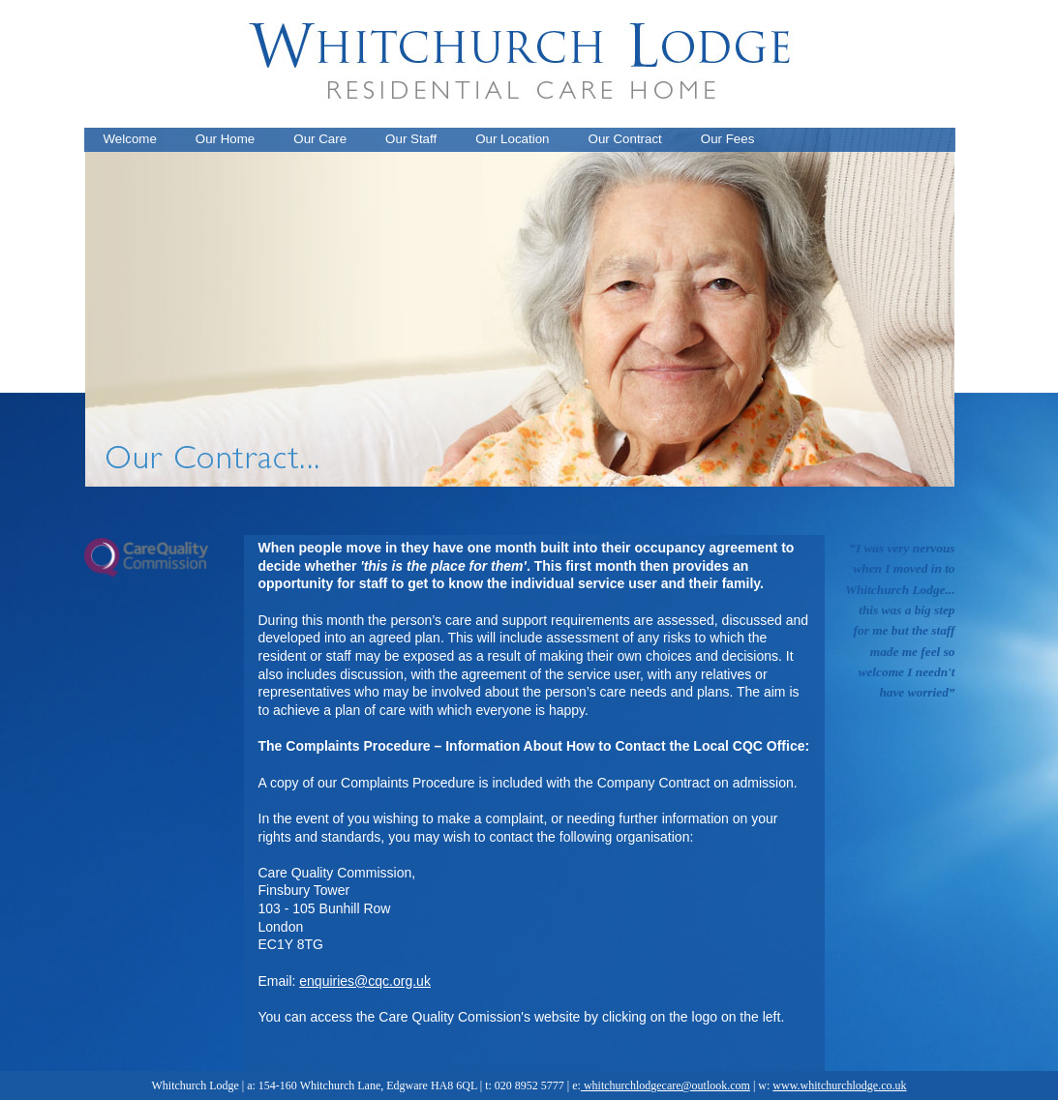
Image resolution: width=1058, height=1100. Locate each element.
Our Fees (728, 139)
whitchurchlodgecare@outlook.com (665, 1085)
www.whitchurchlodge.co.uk (839, 1085)
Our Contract (625, 139)
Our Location (512, 139)
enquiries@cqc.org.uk (365, 981)
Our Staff (411, 139)
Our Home (225, 139)
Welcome (130, 139)
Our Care (320, 139)
